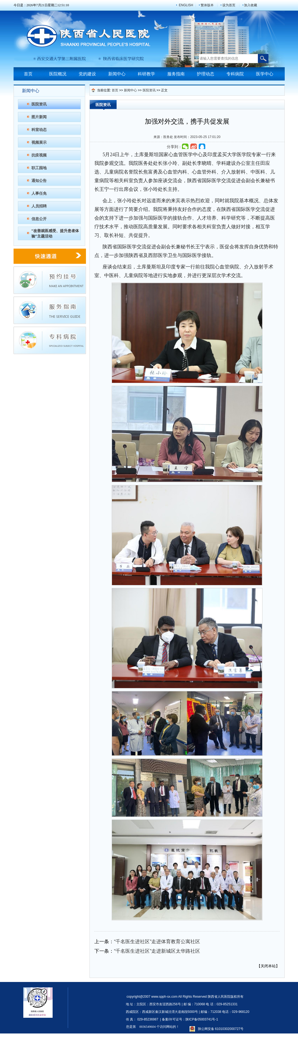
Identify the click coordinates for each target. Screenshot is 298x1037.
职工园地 (39, 168)
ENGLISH (186, 5)
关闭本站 (268, 966)
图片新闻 (39, 117)
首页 (28, 74)
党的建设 (87, 74)
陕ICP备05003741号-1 (201, 1019)
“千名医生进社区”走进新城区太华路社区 (157, 951)
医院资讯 (39, 104)
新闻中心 (117, 74)
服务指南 (176, 74)
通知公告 (39, 180)
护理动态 (205, 74)
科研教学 (146, 74)
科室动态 (39, 129)
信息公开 (39, 219)
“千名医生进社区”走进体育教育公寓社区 (157, 941)
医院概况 (57, 74)
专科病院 (235, 74)
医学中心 (264, 74)
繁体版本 (207, 5)
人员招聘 (39, 206)
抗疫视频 (39, 155)
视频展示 (39, 142)
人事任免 (39, 193)
